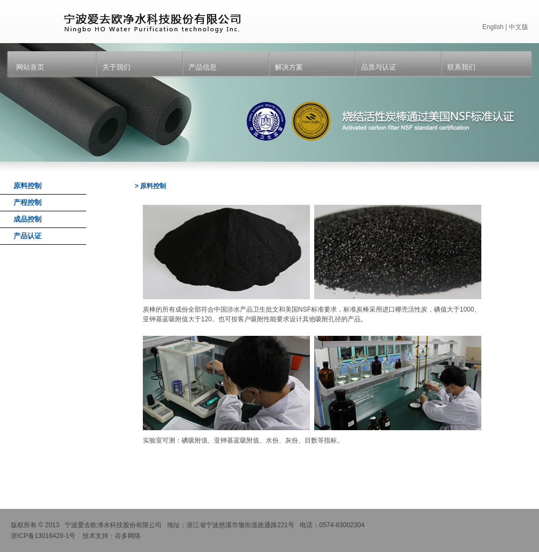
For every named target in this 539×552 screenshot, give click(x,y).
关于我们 (116, 67)
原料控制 (27, 186)
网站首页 (30, 67)
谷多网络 (128, 536)
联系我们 (461, 67)
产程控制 (27, 202)
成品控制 (27, 219)
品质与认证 (378, 67)
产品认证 (27, 236)
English (492, 27)
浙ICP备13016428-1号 (43, 536)
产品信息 (203, 67)
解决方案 (289, 67)
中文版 (518, 27)
